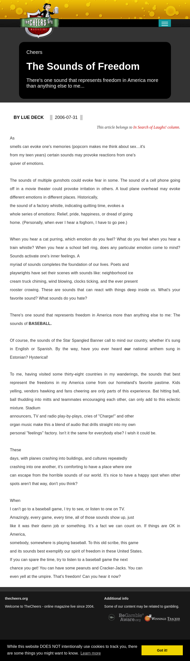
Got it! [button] (162, 650)
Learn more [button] (90, 653)
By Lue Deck (29, 117)
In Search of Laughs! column (156, 127)
